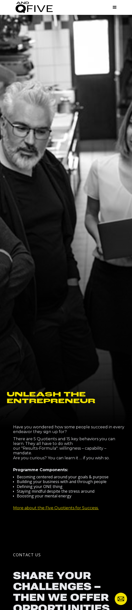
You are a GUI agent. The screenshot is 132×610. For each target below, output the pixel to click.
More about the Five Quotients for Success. (56, 508)
